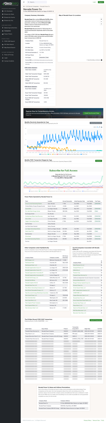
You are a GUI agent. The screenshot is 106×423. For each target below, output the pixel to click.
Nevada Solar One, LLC (31, 285)
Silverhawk (28, 236)
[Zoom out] (101, 21)
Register (101, 2)
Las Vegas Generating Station (32, 228)
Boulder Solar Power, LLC (79, 303)
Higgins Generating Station (32, 221)
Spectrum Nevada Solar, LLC (80, 308)
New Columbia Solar (30, 297)
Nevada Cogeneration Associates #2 (34, 275)
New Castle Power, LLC (31, 295)
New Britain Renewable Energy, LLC (34, 290)
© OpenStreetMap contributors (93, 60)
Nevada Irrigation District (31, 282)
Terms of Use (96, 420)
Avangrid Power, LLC (78, 267)
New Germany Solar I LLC (31, 308)
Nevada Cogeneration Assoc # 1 (33, 267)
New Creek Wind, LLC (30, 300)
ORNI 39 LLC (76, 270)
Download (98, 160)
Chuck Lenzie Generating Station (33, 203)
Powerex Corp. (76, 272)
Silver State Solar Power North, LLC (82, 300)
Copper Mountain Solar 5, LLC (80, 295)
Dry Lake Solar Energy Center (32, 211)
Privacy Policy (87, 420)
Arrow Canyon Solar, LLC (79, 287)
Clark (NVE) (28, 208)
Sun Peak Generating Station (32, 238)
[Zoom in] (101, 19)
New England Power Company (32, 302)
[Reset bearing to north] (101, 24)
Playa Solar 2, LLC (77, 305)
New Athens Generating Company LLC (35, 287)
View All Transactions (96, 320)
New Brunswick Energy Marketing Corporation (36, 292)
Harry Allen (28, 218)
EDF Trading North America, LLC (81, 290)
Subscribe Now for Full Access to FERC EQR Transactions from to (63, 173)
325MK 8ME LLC (77, 292)
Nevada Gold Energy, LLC (31, 277)
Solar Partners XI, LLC (78, 265)
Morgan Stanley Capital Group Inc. (82, 282)
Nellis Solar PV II (29, 231)
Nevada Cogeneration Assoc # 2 (33, 270)
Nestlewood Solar (29, 262)
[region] (10, 214)
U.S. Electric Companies (32, 6)
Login (94, 2)
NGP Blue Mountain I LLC (79, 310)
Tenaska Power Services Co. (80, 275)
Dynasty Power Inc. (78, 285)
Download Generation (96, 123)
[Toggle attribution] (102, 60)
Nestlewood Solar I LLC (31, 265)
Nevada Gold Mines (30, 280)
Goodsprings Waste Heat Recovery (34, 216)
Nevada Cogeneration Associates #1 (34, 272)
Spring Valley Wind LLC (79, 280)
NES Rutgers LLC (29, 260)
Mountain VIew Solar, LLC (79, 313)
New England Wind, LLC (31, 305)
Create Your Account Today (92, 113)
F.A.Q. (102, 420)
